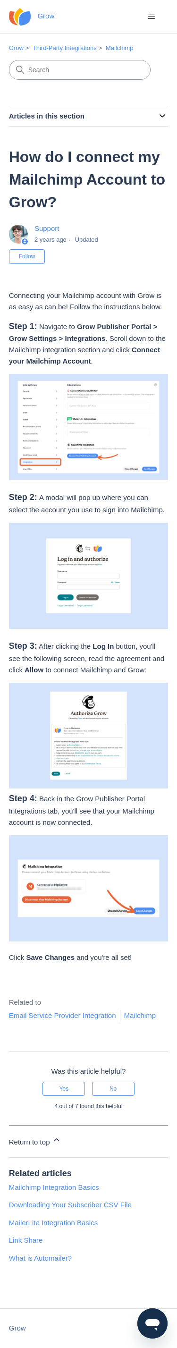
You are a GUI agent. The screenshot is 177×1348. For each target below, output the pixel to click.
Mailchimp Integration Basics (54, 1187)
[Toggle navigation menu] (151, 17)
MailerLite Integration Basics (53, 1223)
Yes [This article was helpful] (64, 1088)
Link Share (26, 1240)
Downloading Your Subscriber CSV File (70, 1205)
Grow (16, 47)
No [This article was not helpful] (113, 1088)
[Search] (79, 69)
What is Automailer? (40, 1258)
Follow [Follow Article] (27, 256)
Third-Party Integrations (65, 47)
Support (46, 228)
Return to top (35, 1140)
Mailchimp (120, 47)
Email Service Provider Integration (62, 1015)
